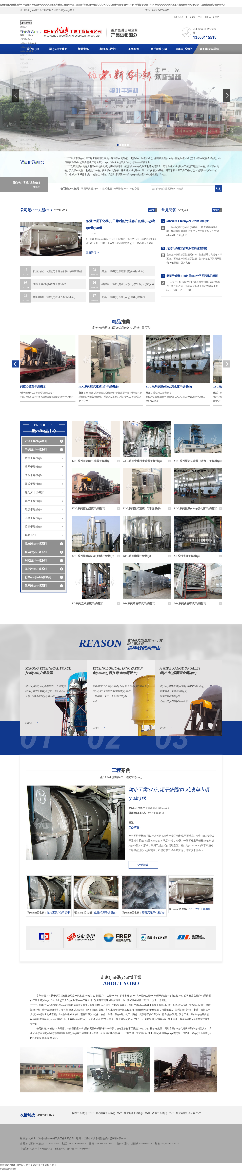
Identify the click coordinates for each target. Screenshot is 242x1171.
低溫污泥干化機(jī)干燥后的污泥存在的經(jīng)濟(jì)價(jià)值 (120, 224)
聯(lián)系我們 (212, 17)
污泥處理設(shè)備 (185, 1113)
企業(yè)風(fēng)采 (28, 43)
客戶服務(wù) (159, 49)
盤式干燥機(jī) (33, 483)
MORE (28, 723)
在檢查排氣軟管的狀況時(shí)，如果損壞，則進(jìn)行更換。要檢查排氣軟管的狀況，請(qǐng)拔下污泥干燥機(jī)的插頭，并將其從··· (194, 258)
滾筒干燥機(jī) (33, 526)
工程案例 (133, 49)
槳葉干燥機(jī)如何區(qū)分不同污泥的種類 (192, 275)
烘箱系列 (30, 535)
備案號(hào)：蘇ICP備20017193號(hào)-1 (72, 1148)
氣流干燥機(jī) (33, 509)
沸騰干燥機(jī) (33, 518)
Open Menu (26, 22)
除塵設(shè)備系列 (36, 585)
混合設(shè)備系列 (36, 543)
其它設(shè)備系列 (36, 568)
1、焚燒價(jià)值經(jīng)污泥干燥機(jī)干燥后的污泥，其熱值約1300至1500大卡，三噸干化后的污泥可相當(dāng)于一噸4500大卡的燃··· (121, 241)
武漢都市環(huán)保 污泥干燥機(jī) (172, 818)
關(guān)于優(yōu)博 (184, 17)
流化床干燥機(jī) (34, 492)
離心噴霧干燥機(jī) (105, 1113)
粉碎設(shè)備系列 (36, 552)
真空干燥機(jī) (33, 500)
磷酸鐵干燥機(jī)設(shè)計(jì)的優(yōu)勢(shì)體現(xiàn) (121, 284)
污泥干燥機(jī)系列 (36, 441)
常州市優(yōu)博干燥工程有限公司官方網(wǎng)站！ (47, 10)
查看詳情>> (92, 252)
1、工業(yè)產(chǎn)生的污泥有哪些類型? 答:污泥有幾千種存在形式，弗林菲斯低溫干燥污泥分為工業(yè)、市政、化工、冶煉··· (193, 286)
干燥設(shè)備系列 (36, 449)
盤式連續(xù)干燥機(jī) (114, 188)
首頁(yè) (23, 27)
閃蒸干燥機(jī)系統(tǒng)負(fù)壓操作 (117, 297)
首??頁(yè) (33, 49)
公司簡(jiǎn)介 (26, 39)
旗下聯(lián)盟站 (209, 49)
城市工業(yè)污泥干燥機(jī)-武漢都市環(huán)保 (169, 794)
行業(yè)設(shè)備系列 (38, 577)
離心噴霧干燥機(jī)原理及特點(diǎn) (47, 297)
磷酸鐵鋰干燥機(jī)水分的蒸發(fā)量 (187, 221)
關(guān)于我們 (26, 31)
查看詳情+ (143, 864)
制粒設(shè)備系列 (36, 560)
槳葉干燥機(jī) (159, 1113)
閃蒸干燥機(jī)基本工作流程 (43, 284)
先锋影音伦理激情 (8, 1169)
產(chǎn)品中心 (108, 49)
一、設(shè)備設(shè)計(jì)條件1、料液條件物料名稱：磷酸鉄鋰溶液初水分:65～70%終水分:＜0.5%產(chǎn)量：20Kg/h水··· (192, 231)
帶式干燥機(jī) (33, 458)
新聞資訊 (83, 49)
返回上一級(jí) (26, 35)
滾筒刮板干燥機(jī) (133, 1113)
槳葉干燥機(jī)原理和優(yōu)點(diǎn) (116, 271)
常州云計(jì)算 (46, 1148)
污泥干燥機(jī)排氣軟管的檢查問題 (186, 248)
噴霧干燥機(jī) (88, 188)
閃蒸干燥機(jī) (33, 475)
